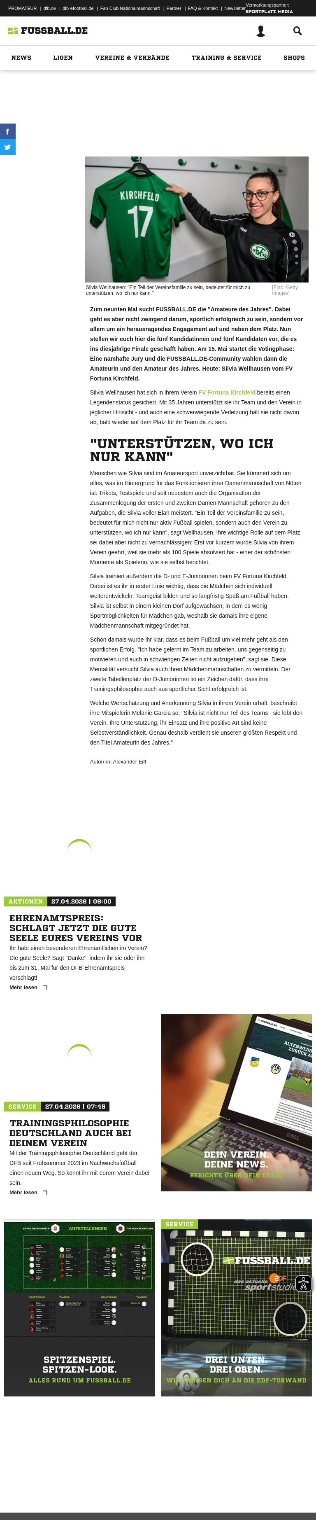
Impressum (17, 1492)
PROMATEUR (22, 8)
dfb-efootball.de (78, 8)
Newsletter (235, 8)
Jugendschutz (154, 1492)
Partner (174, 8)
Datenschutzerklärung (58, 1492)
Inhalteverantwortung (197, 1492)
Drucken (42, 165)
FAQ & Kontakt (203, 8)
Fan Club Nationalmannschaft (130, 8)
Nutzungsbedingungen (109, 1492)
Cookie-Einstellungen (247, 1492)
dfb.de (49, 8)
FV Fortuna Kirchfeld (226, 392)
